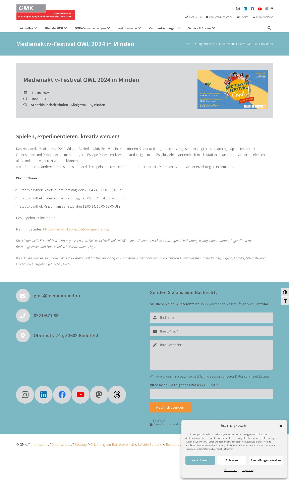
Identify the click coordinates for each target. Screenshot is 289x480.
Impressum (247, 470)
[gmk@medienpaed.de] (25, 296)
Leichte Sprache (150, 444)
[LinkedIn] (245, 8)
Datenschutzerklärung (252, 376)
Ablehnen (232, 460)
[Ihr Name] (211, 317)
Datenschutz (230, 470)
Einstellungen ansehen (266, 460)
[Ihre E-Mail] (211, 331)
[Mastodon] (267, 8)
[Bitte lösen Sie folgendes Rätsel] (211, 394)
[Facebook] (252, 8)
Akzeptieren (200, 460)
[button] (281, 426)
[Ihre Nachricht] (211, 355)
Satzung (80, 444)
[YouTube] (259, 8)
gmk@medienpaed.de (57, 295)
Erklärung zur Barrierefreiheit (112, 444)
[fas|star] (117, 395)
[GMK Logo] (45, 12)
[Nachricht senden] (170, 407)
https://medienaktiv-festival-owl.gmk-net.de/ (76, 229)
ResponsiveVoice (178, 444)
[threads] (272, 8)
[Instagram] (238, 8)
